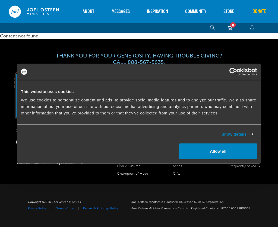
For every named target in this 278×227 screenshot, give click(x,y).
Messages (121, 11)
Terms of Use (65, 208)
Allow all (218, 151)
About (88, 11)
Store (228, 11)
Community (195, 11)
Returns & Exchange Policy (100, 208)
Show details (234, 134)
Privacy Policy (37, 208)
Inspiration (157, 11)
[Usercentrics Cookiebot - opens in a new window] (233, 72)
